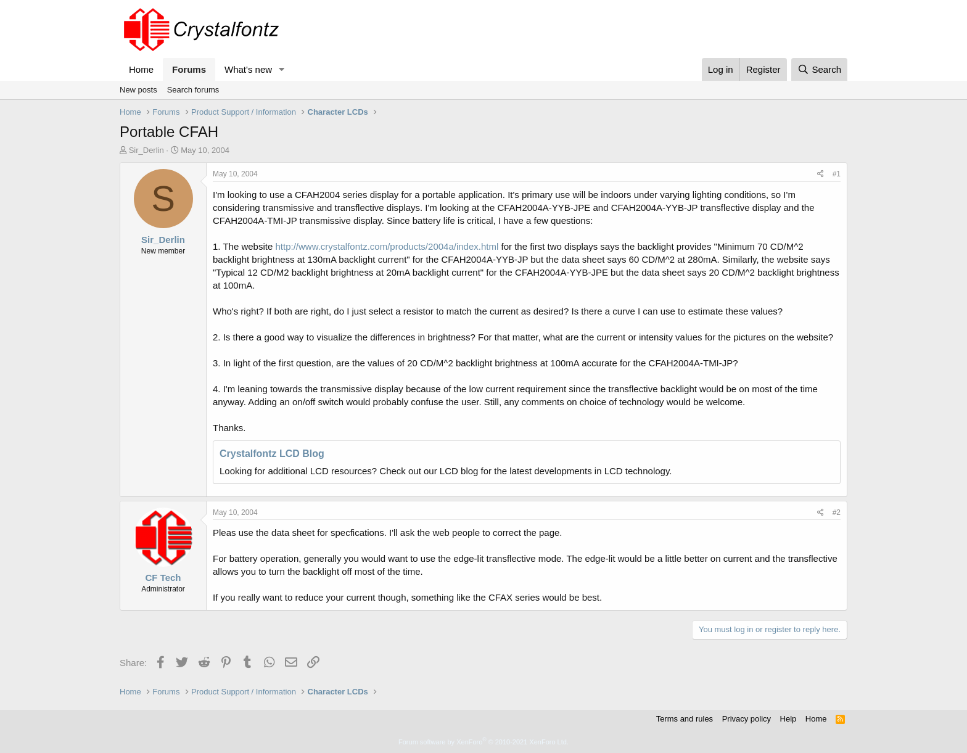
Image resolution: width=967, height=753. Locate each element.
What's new (248, 69)
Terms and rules (684, 718)
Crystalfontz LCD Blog (272, 453)
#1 (837, 174)
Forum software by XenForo (483, 742)
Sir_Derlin (146, 150)
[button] (281, 69)
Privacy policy (746, 718)
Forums (189, 69)
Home (141, 69)
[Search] (819, 69)
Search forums (193, 89)
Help (788, 718)
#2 (837, 512)
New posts (138, 89)
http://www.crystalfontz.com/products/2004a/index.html (386, 246)
